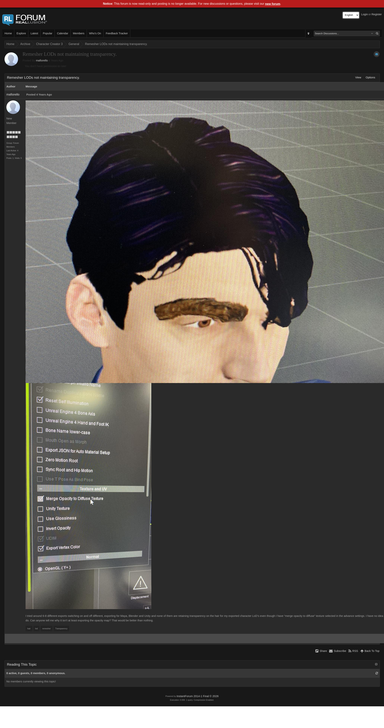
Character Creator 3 (49, 44)
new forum (272, 3)
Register (376, 14)
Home (8, 33)
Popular (48, 33)
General (73, 44)
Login (364, 14)
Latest (34, 33)
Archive (25, 44)
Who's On (95, 33)
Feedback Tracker (117, 33)
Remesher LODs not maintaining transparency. (116, 44)
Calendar (62, 33)
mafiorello (42, 60)
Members (79, 33)
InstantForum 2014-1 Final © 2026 (197, 696)
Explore (21, 33)
